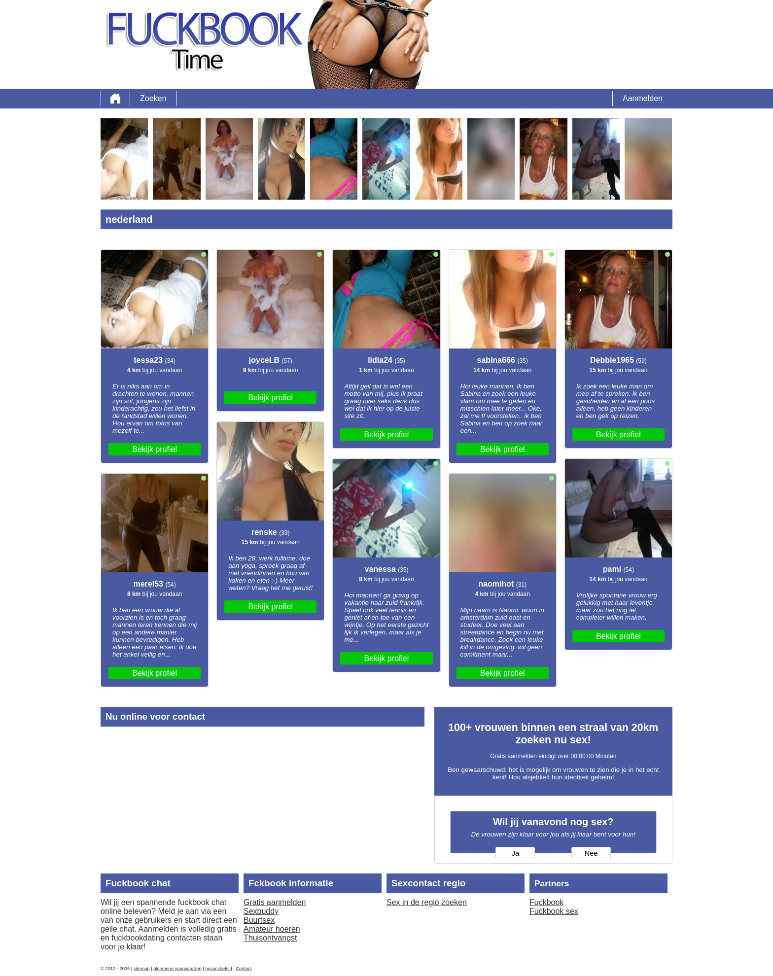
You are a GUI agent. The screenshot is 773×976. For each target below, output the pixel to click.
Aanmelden (643, 98)
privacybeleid (218, 968)
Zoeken (153, 98)
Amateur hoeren (272, 929)
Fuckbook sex (553, 911)
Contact (243, 968)
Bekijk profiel (154, 449)
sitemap (142, 968)
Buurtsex (259, 920)
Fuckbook (546, 902)
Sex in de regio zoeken (426, 902)
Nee (591, 853)
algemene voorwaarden (177, 968)
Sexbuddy (261, 911)
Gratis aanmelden (275, 902)
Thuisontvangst (270, 938)
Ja (515, 853)
